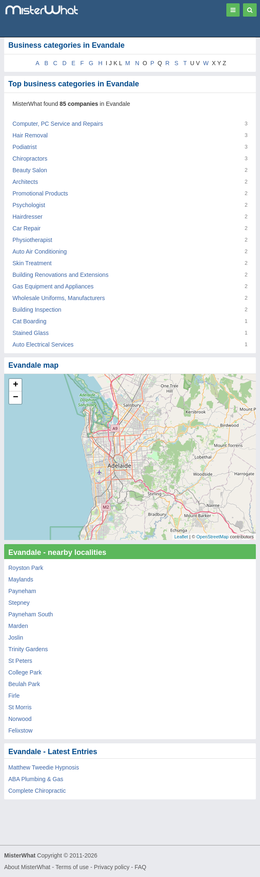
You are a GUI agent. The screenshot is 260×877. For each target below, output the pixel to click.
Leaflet (181, 536)
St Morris (20, 707)
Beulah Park (24, 684)
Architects (25, 181)
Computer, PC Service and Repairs (57, 123)
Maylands (20, 579)
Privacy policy (112, 867)
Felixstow (20, 730)
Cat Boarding (29, 321)
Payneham (22, 591)
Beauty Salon (29, 170)
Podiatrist (24, 147)
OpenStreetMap (212, 536)
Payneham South (30, 614)
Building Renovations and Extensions (60, 274)
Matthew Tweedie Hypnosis (43, 767)
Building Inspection (36, 309)
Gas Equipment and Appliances (52, 286)
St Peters (20, 660)
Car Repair (26, 228)
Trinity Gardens (28, 649)
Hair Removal (30, 135)
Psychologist (28, 205)
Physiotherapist (32, 240)
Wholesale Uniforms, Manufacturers (58, 298)
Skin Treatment (32, 263)
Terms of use (71, 867)
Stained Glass (30, 333)
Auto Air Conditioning (39, 251)
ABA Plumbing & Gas (35, 779)
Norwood (20, 719)
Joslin (15, 637)
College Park (25, 672)
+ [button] (15, 385)
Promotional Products (40, 193)
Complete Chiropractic (37, 790)
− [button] (15, 397)
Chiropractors (29, 158)
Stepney (18, 602)
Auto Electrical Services (43, 344)
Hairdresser (27, 216)
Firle (14, 695)
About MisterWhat (27, 867)
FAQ (140, 867)
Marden (18, 626)
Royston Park (25, 567)
